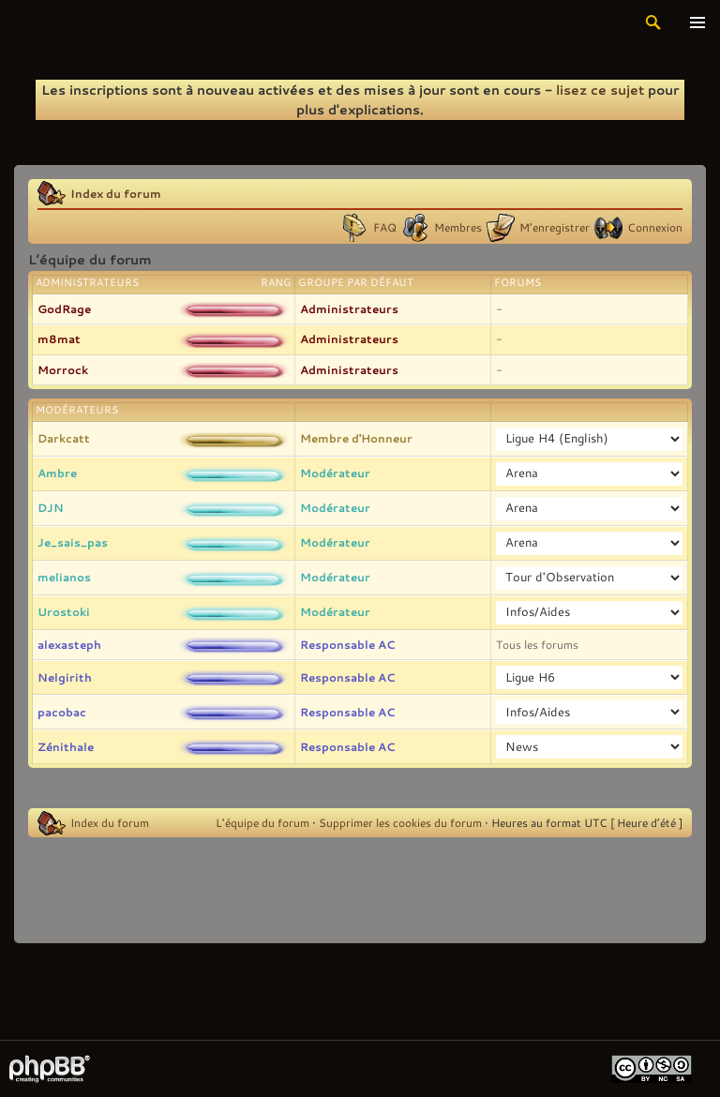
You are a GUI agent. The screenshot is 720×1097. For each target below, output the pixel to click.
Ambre (57, 472)
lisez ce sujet (600, 89)
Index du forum (115, 193)
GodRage (64, 308)
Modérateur (335, 472)
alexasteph (69, 644)
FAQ (385, 226)
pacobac (62, 711)
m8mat (59, 338)
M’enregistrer (554, 226)
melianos (64, 576)
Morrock (63, 369)
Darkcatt (64, 437)
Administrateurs (349, 308)
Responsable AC (347, 644)
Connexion (654, 226)
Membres (458, 226)
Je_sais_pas (73, 541)
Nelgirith (65, 676)
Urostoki (64, 611)
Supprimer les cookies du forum (400, 822)
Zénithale (66, 746)
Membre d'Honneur (356, 437)
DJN (51, 507)
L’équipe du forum (262, 822)
